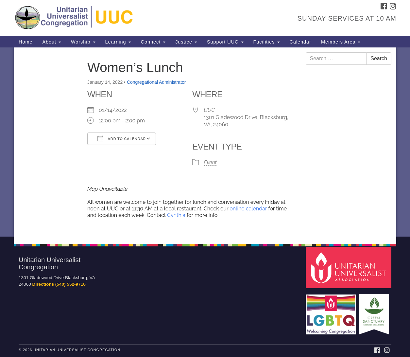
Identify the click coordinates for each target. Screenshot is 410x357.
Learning (118, 42)
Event (210, 162)
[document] (205, 142)
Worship (83, 42)
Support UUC (225, 42)
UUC (209, 110)
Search (378, 58)
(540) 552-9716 (70, 284)
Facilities (266, 42)
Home (25, 42)
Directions (43, 284)
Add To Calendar (121, 138)
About (51, 42)
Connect (153, 42)
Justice (186, 42)
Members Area (341, 42)
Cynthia (177, 215)
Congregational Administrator (156, 82)
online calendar (248, 208)
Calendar (300, 42)
